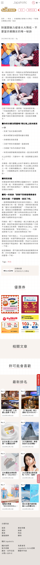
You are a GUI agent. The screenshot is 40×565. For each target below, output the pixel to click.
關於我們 (5, 545)
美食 (3, 533)
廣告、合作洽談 (8, 550)
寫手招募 (5, 548)
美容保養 (21, 528)
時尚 (9, 19)
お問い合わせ (7, 553)
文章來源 (18, 268)
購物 (20, 535)
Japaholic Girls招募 (26, 548)
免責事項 (21, 545)
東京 (21, 10)
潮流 (3, 530)
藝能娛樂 (5, 535)
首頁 (2, 19)
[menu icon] (2, 2)
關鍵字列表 (22, 550)
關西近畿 (31, 10)
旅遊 (20, 530)
